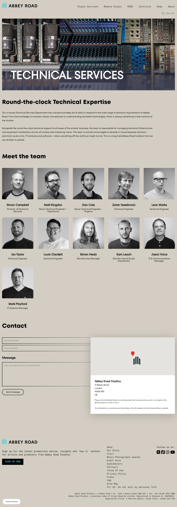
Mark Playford (17, 304)
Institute (145, 7)
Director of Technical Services (17, 210)
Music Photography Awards (123, 457)
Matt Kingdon (53, 204)
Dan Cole (88, 204)
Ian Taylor (17, 254)
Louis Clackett (53, 254)
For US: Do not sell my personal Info (132, 487)
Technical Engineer (123, 209)
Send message (13, 392)
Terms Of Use (115, 471)
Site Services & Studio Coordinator (124, 260)
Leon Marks (159, 204)
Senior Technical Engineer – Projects (88, 210)
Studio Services (87, 7)
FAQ (109, 481)
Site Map (112, 484)
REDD (130, 7)
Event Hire (114, 461)
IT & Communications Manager (159, 260)
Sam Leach (123, 254)
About (171, 7)
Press (110, 477)
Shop (159, 7)
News (109, 447)
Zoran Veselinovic (124, 204)
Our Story (113, 451)
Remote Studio (113, 7)
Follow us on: (166, 447)
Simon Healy (88, 254)
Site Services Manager (88, 259)
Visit (110, 454)
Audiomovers (114, 464)
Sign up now (12, 462)
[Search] (169, 13)
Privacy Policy (116, 474)
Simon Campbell (18, 204)
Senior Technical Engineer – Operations (53, 210)
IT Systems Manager (17, 308)
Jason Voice (159, 254)
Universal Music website (158, 408)
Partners (112, 467)
